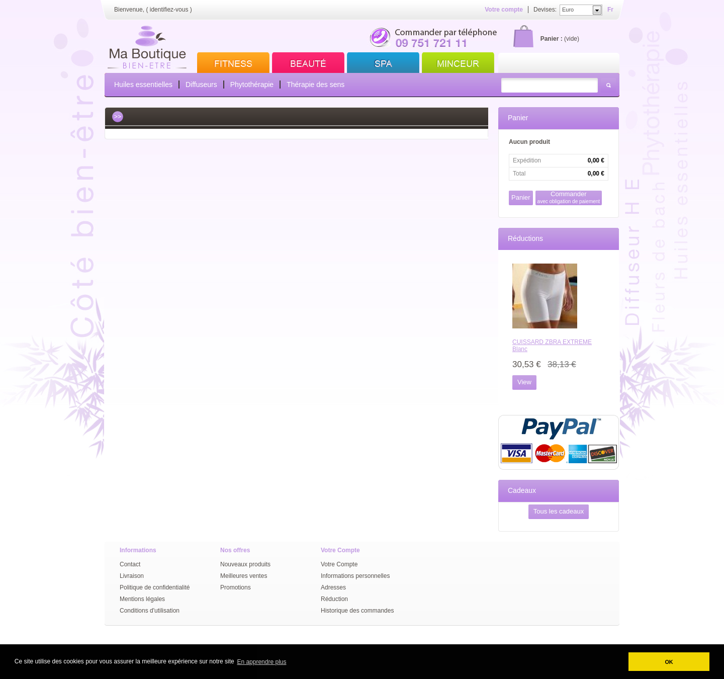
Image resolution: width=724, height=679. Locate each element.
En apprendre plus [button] (261, 661)
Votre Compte (339, 564)
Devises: (545, 9)
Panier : (551, 38)
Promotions (235, 587)
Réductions (525, 238)
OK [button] (669, 662)
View (524, 382)
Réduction (334, 599)
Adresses (333, 587)
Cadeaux (522, 490)
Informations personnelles (355, 575)
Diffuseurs (201, 84)
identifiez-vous (169, 9)
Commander (568, 197)
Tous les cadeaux (558, 511)
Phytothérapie (252, 84)
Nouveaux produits (245, 564)
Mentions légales (142, 599)
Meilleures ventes (243, 575)
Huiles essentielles (143, 84)
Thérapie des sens (315, 84)
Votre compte (504, 9)
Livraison (132, 575)
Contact (130, 564)
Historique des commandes (357, 610)
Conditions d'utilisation (149, 610)
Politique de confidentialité (155, 587)
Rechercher (608, 85)
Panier (518, 118)
